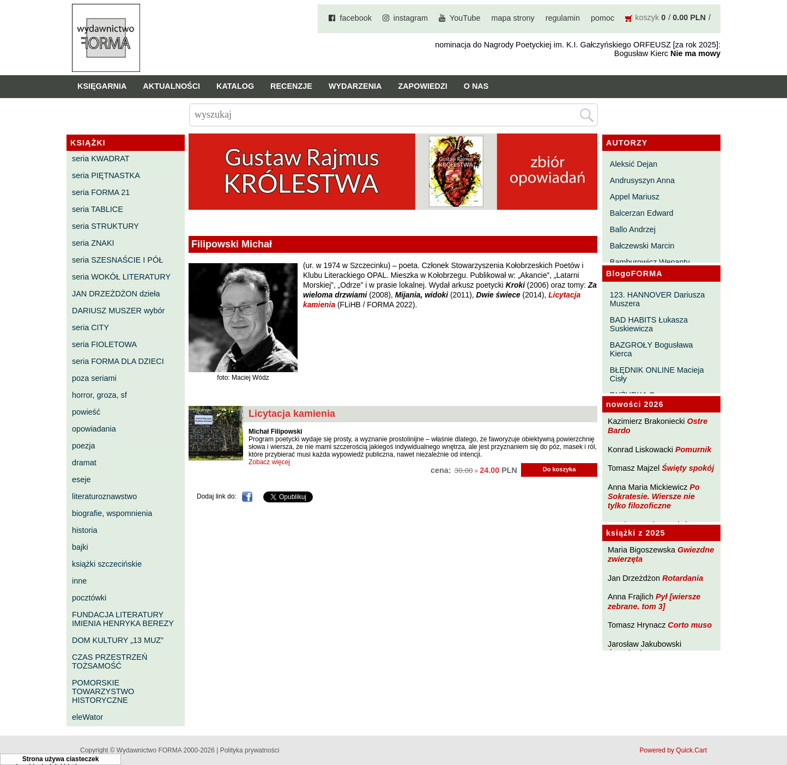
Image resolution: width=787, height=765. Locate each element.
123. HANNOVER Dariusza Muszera (657, 299)
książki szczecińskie (107, 564)
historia (84, 530)
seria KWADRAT (101, 158)
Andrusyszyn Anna (642, 180)
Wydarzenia (355, 86)
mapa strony (513, 18)
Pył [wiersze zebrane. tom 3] (654, 601)
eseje (81, 479)
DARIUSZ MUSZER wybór (118, 310)
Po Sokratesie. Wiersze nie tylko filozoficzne (654, 497)
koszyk (647, 17)
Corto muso (690, 625)
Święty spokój (688, 468)
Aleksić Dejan (633, 164)
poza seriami (94, 378)
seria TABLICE (97, 209)
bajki (80, 547)
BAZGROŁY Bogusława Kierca (651, 349)
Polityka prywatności (250, 750)
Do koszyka (559, 469)
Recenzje (291, 86)
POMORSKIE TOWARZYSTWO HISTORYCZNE (103, 691)
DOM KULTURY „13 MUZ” (118, 640)
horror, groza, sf (99, 395)
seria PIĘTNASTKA (106, 175)
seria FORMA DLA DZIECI (118, 361)
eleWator (87, 717)
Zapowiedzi (422, 86)
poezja (83, 445)
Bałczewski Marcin (642, 245)
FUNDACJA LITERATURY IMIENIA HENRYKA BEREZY (123, 619)
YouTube (465, 18)
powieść (86, 412)
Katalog (235, 86)
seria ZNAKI (93, 243)
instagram (410, 18)
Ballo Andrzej (633, 229)
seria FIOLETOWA (104, 344)
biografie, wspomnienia (112, 513)
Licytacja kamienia (292, 413)
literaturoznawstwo (104, 496)
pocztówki (89, 597)
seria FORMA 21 (101, 192)
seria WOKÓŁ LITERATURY (121, 276)
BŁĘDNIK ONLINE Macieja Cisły (657, 374)
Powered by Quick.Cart (673, 750)
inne (79, 580)
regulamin (563, 18)
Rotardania (682, 578)
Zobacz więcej (269, 462)
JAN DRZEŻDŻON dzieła (116, 293)
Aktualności (171, 86)
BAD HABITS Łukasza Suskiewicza (649, 324)
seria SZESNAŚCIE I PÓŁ (117, 260)
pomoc (602, 18)
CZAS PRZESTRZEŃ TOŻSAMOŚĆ (109, 661)
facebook (355, 18)
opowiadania (94, 428)
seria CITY (90, 327)
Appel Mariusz (634, 196)
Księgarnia (101, 86)
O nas (476, 86)
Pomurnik (693, 449)
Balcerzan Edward (642, 213)
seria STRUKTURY (105, 226)
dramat (84, 462)
